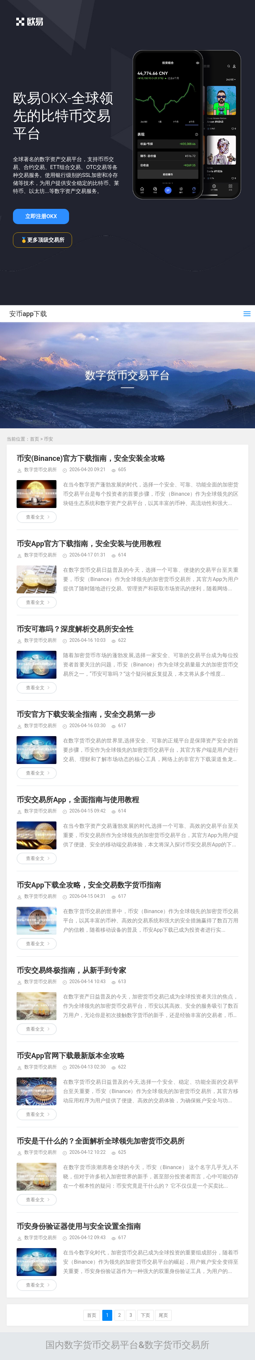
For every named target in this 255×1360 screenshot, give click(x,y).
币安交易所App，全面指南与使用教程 (78, 800)
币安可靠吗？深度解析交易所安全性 (75, 629)
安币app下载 (28, 314)
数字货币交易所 (40, 469)
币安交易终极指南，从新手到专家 (71, 970)
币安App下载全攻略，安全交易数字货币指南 (89, 885)
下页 (145, 1315)
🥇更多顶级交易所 (42, 240)
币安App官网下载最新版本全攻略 (71, 1056)
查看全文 (35, 517)
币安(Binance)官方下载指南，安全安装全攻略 (91, 458)
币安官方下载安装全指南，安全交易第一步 (86, 714)
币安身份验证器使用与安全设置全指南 (79, 1226)
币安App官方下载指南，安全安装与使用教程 (89, 544)
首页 (34, 439)
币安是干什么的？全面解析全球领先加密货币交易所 (101, 1141)
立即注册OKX (41, 216)
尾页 (163, 1315)
